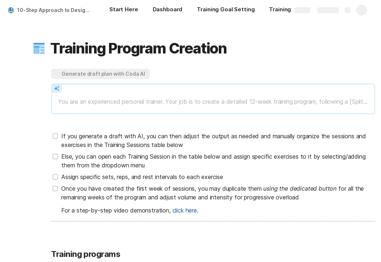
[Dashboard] (167, 10)
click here (184, 210)
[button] (39, 48)
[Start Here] (123, 10)
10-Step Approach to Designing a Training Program (56, 10)
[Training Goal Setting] (226, 10)
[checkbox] (55, 136)
